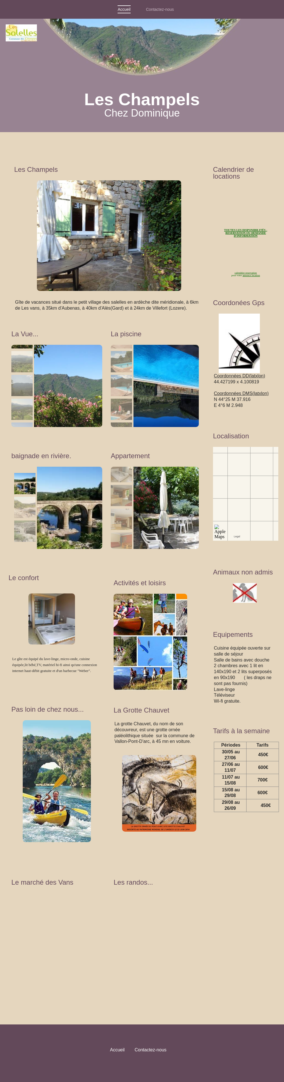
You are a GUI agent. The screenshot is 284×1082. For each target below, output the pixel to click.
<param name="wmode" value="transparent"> (58, 942)
